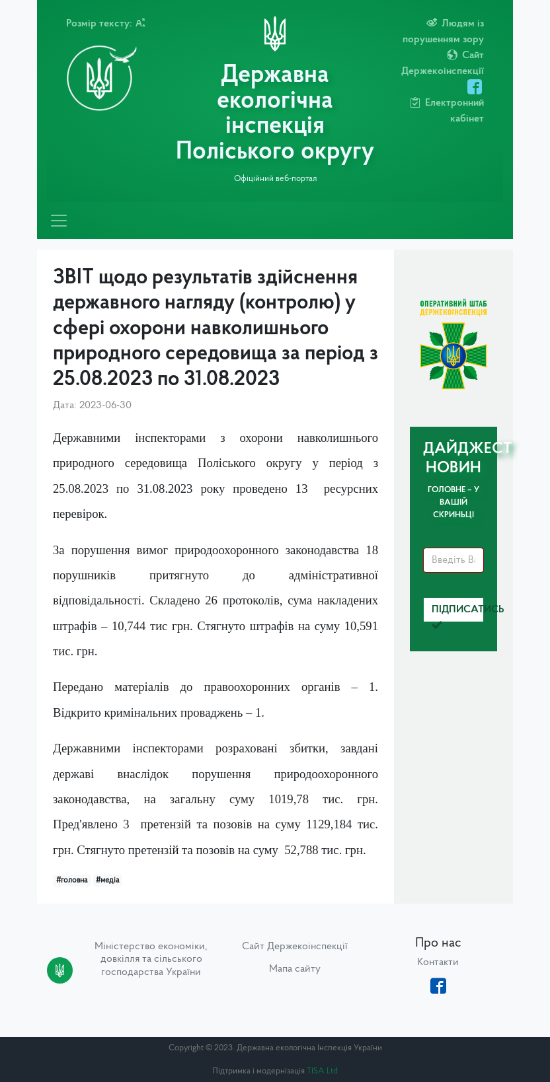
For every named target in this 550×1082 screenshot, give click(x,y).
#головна (71, 880)
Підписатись (458, 613)
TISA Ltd (322, 1071)
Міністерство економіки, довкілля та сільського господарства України (151, 959)
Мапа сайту (295, 969)
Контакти (438, 962)
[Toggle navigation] (58, 220)
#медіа (107, 880)
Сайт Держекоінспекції (295, 946)
